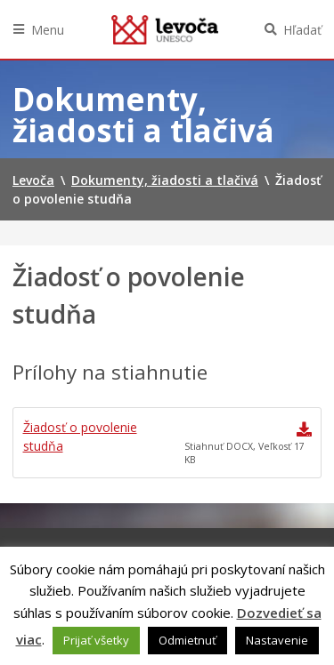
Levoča (164, 29)
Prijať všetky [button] (96, 640)
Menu (47, 29)
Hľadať (302, 29)
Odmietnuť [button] (187, 640)
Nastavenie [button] (277, 640)
